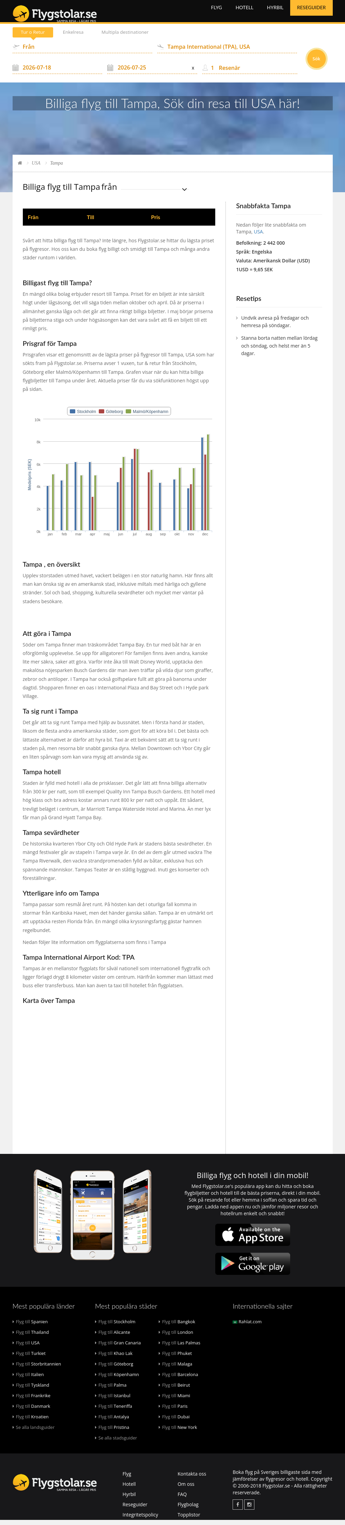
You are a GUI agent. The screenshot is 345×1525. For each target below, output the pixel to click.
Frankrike (32, 1401)
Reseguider (311, 13)
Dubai (174, 1422)
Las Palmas (179, 1348)
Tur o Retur (34, 37)
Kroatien (31, 1422)
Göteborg (114, 1369)
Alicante (112, 1337)
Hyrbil (275, 13)
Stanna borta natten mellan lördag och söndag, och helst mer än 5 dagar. (279, 351)
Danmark (31, 1411)
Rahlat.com (247, 1327)
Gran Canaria (118, 1348)
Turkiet (29, 1358)
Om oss (185, 1489)
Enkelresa (77, 37)
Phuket (175, 1358)
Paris (173, 1411)
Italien (28, 1379)
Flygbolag (187, 1509)
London (176, 1337)
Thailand (31, 1337)
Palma (110, 1390)
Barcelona (178, 1379)
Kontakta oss (191, 1479)
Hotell (244, 13)
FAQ (182, 1499)
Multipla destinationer (132, 37)
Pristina (112, 1432)
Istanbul (112, 1401)
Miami (174, 1401)
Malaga (175, 1369)
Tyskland (31, 1390)
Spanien (30, 1327)
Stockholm (115, 1327)
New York (178, 1432)
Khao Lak (113, 1358)
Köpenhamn (117, 1379)
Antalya (112, 1422)
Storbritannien (37, 1369)
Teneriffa (113, 1411)
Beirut (174, 1390)
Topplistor (188, 1519)
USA (36, 168)
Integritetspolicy (140, 1519)
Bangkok (177, 1327)
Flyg (216, 13)
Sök (316, 64)
